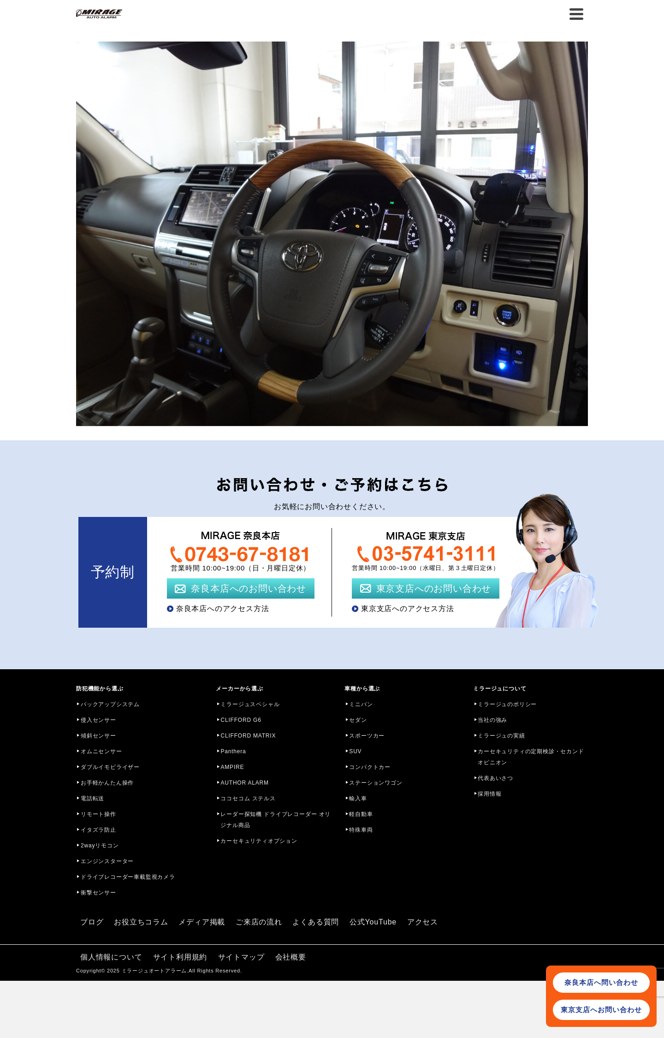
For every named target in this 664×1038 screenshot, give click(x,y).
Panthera (233, 751)
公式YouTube (373, 922)
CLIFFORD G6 (240, 720)
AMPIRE (232, 767)
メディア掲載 (201, 922)
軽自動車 (361, 814)
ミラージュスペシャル (249, 704)
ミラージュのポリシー (507, 704)
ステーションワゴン (375, 783)
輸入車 (358, 798)
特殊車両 (361, 830)
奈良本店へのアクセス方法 (222, 608)
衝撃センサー (98, 892)
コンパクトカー (370, 767)
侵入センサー (98, 720)
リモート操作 (98, 814)
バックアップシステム (110, 704)
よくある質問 (315, 922)
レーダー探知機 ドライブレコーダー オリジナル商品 (275, 819)
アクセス (422, 922)
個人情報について (111, 957)
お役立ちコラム (141, 922)
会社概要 (290, 957)
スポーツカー (367, 735)
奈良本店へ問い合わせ (601, 982)
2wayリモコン (100, 845)
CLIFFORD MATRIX (248, 735)
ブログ (91, 922)
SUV (355, 751)
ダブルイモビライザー (110, 767)
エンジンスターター (107, 861)
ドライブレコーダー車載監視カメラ (128, 877)
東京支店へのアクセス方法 (407, 608)
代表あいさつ (495, 778)
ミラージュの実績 (501, 735)
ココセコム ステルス (247, 798)
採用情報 (489, 794)
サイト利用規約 (180, 957)
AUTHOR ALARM (244, 783)
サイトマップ (241, 957)
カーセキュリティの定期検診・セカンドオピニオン (531, 757)
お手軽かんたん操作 (107, 783)
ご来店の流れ (259, 922)
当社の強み (492, 720)
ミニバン (361, 704)
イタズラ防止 (98, 830)
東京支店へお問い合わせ (601, 1010)
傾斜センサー (98, 735)
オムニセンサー (101, 751)
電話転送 (92, 798)
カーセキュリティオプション (258, 841)
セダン (358, 720)
